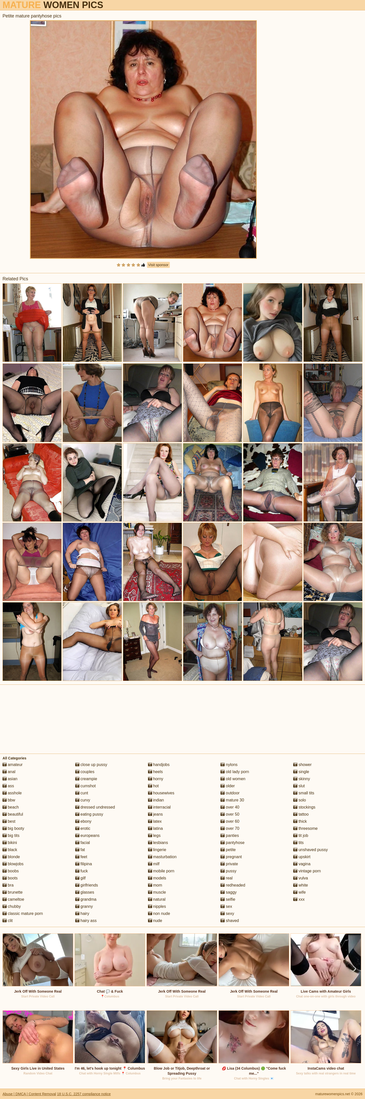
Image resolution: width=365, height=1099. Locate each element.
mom (155, 885)
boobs (11, 871)
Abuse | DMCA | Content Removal (29, 1094)
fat (80, 850)
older (228, 786)
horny (155, 779)
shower (302, 764)
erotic (82, 828)
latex (155, 821)
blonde (11, 857)
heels (155, 772)
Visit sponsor (158, 265)
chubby (12, 906)
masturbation (162, 857)
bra (8, 885)
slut (299, 786)
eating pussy (89, 814)
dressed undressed (95, 807)
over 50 (230, 814)
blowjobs (13, 864)
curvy (82, 800)
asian (10, 779)
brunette (13, 892)
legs (154, 835)
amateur (13, 764)
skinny (301, 779)
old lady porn (235, 772)
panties (230, 835)
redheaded (233, 885)
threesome (305, 828)
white (300, 885)
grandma (86, 899)
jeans (155, 814)
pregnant (231, 857)
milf (153, 864)
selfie (228, 899)
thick (300, 821)
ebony (83, 821)
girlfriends (86, 885)
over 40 (230, 807)
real (226, 878)
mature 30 (232, 800)
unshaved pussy (310, 850)
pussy (228, 871)
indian (156, 800)
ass (8, 786)
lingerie (157, 850)
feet (81, 857)
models (157, 878)
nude (155, 920)
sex (226, 906)
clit (8, 920)
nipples (157, 906)
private (229, 864)
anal (9, 772)
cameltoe (13, 899)
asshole (12, 793)
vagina (302, 864)
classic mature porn (23, 913)
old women (233, 779)
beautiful (13, 814)
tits (298, 842)
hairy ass (86, 920)
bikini (10, 842)
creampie (86, 779)
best (9, 821)
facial (82, 842)
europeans (87, 835)
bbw (9, 800)
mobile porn (161, 871)
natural (157, 899)
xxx (298, 899)
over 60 (230, 821)
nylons (229, 764)
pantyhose (232, 842)
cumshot (85, 786)
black (10, 850)
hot (153, 786)
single (301, 772)
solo (299, 800)
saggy (228, 892)
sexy (227, 913)
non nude (159, 913)
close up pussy (91, 764)
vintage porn (307, 871)
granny (84, 906)
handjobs (159, 764)
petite (228, 850)
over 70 (230, 828)
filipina (83, 864)
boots (10, 878)
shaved (230, 920)
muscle (157, 892)
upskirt (302, 857)
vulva (300, 878)
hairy (82, 913)
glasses (84, 892)
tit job (300, 835)
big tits (11, 835)
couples (85, 772)
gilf (80, 878)
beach (11, 807)
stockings (304, 807)
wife (299, 892)
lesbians (158, 842)
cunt (81, 793)
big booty (13, 828)
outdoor (230, 793)
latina (155, 828)
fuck (81, 871)
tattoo (300, 814)
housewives (161, 793)
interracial (159, 807)
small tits (303, 793)
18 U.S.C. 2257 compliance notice (84, 1094)
